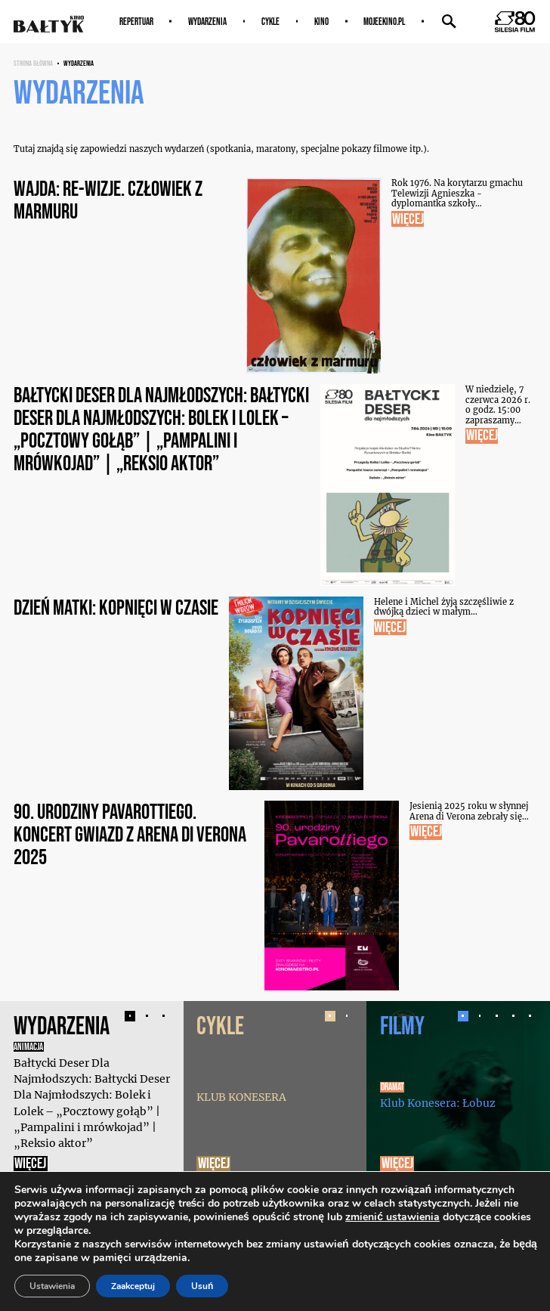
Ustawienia (52, 1286)
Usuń (202, 1286)
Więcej (30, 1163)
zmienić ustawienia (392, 1217)
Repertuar (136, 21)
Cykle (270, 21)
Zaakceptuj (133, 1286)
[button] (130, 1016)
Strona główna (33, 63)
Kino (321, 21)
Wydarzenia (207, 21)
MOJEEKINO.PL (384, 21)
